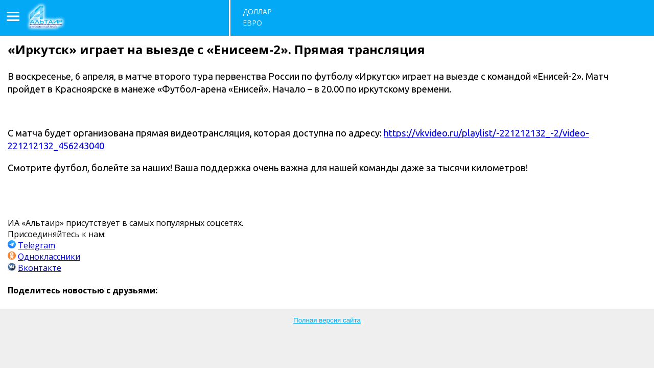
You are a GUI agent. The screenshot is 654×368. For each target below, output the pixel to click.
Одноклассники (49, 256)
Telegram (36, 245)
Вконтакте (39, 267)
